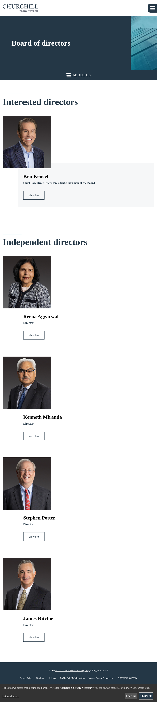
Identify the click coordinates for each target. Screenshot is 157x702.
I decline (131, 696)
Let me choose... (11, 696)
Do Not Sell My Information (72, 678)
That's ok (146, 696)
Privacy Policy (26, 678)
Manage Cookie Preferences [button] (100, 678)
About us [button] (78, 75)
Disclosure (40, 678)
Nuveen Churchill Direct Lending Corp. (72, 670)
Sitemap (52, 678)
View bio (34, 195)
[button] (152, 8)
